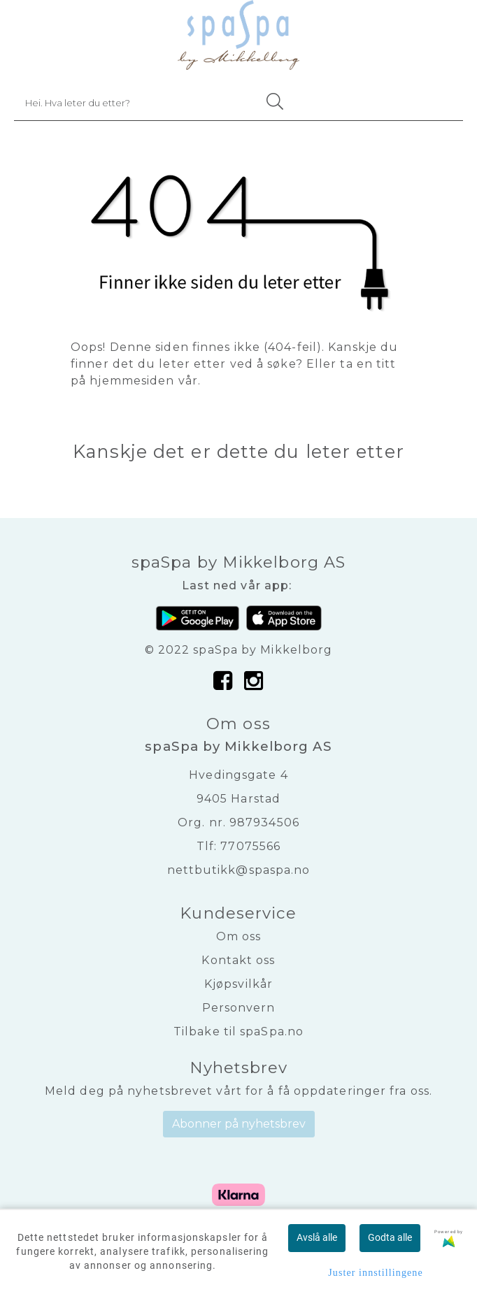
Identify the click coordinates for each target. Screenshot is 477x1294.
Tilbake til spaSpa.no (238, 1031)
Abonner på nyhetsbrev (239, 1123)
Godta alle (390, 1237)
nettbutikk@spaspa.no (239, 870)
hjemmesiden (132, 380)
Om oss (239, 936)
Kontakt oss (238, 960)
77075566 (250, 846)
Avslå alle (317, 1237)
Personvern (239, 1007)
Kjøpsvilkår (238, 984)
